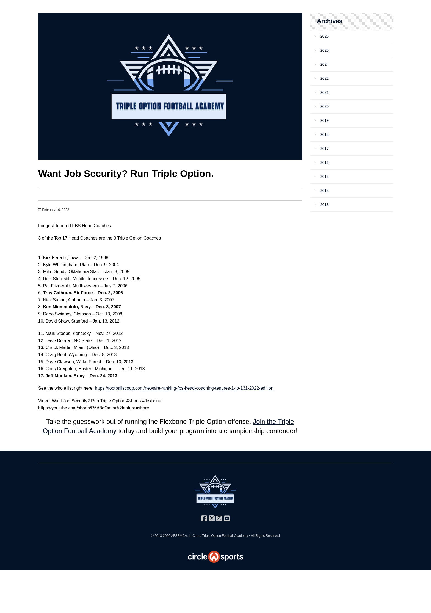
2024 (324, 64)
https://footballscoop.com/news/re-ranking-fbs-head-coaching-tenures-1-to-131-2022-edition (184, 388)
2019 (324, 120)
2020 (324, 106)
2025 (324, 50)
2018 (324, 134)
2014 (324, 190)
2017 (324, 148)
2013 (324, 204)
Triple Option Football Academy (225, 536)
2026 (324, 36)
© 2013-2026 (161, 536)
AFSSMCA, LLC (183, 536)
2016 (324, 162)
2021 (324, 92)
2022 (324, 78)
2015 (324, 176)
